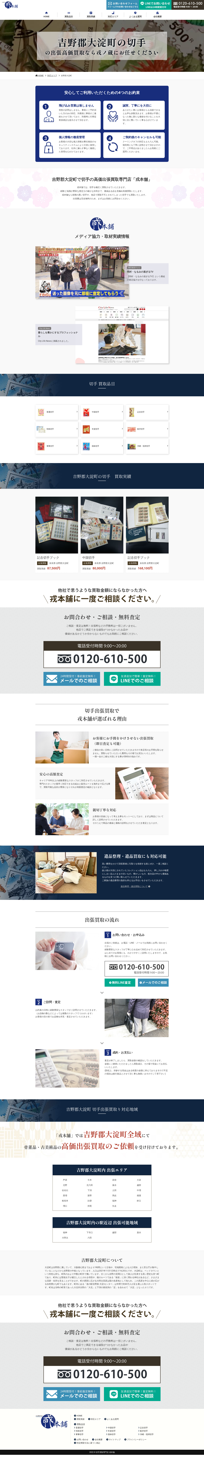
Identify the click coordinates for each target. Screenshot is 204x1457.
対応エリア (94, 1421)
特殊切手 (79, 1433)
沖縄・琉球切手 (146, 1436)
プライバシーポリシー (135, 1442)
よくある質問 (111, 1421)
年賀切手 (111, 1433)
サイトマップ (113, 1442)
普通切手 (79, 1430)
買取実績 (79, 1421)
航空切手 (143, 1433)
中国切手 (111, 1430)
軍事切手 (79, 1436)
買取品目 (79, 1426)
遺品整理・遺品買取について (135, 888)
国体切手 (111, 1436)
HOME (78, 1418)
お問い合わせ (81, 1442)
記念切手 (143, 1430)
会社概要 (97, 1442)
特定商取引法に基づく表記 (87, 1445)
